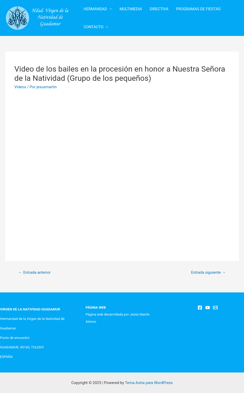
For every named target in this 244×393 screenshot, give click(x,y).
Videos (20, 87)
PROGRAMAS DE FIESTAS (198, 9)
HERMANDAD (95, 9)
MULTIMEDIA (131, 9)
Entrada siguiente (208, 272)
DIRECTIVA (159, 9)
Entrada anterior (34, 272)
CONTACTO (93, 27)
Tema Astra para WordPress (148, 382)
